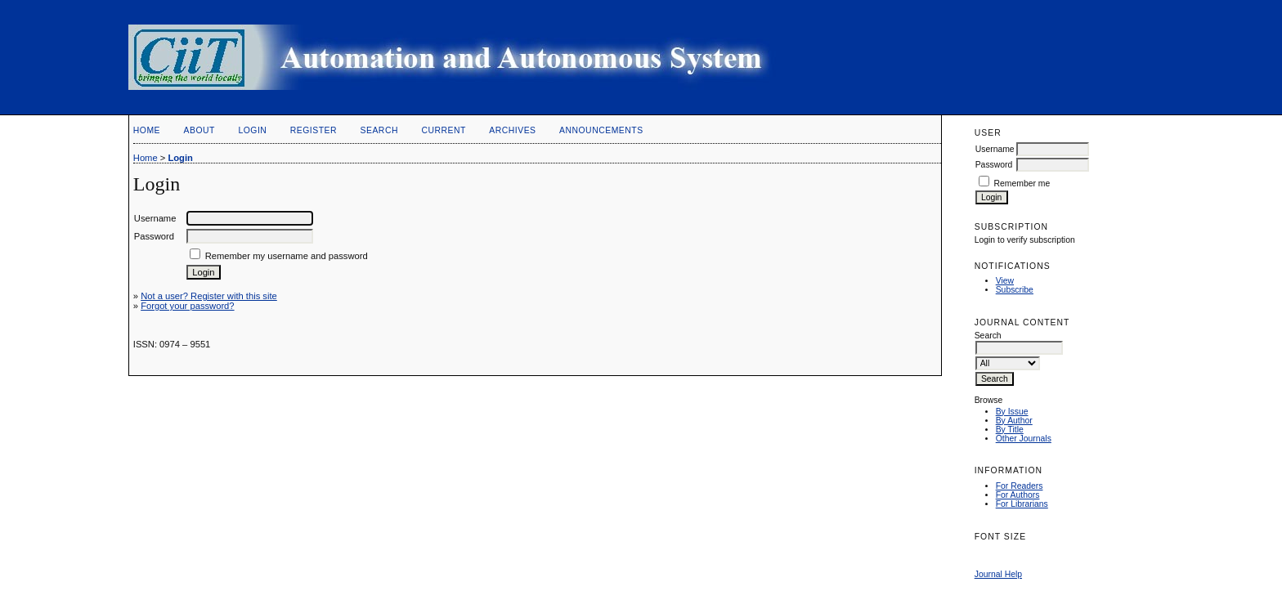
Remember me (1022, 183)
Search (379, 130)
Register (313, 130)
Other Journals (1023, 438)
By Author (1014, 420)
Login (252, 130)
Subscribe (1014, 289)
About (199, 130)
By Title (1010, 429)
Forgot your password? (187, 306)
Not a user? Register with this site (209, 296)
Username (995, 149)
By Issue (1012, 411)
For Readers (1019, 485)
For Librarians (1022, 503)
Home (146, 130)
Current (443, 130)
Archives (512, 130)
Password (994, 164)
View (1005, 280)
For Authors (1018, 494)
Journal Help (998, 574)
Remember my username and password (286, 256)
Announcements (601, 130)
